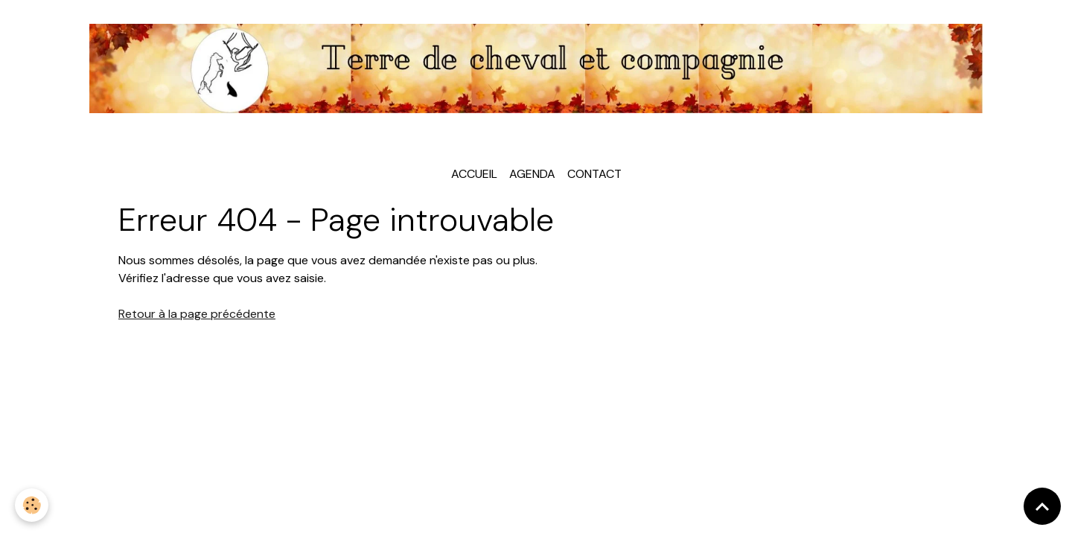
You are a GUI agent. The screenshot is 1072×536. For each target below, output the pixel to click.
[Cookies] (31, 505)
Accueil (474, 174)
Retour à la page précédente (196, 314)
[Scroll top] (1042, 506)
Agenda (532, 174)
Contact (594, 174)
